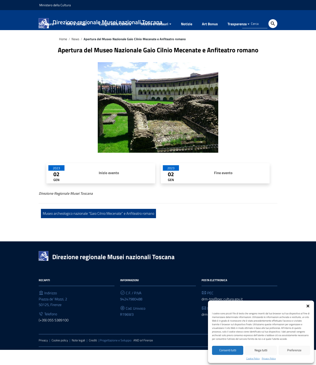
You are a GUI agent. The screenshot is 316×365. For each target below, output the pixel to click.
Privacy (43, 355)
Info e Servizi (76, 39)
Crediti (93, 355)
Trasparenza (237, 39)
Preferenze (294, 349)
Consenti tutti (227, 349)
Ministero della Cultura (55, 5)
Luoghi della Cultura (115, 39)
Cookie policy (60, 355)
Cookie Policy (253, 358)
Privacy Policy (269, 358)
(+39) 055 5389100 (54, 335)
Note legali (78, 355)
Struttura (46, 39)
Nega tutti (261, 349)
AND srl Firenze (143, 355)
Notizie (186, 39)
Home (63, 54)
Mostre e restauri (154, 39)
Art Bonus (210, 39)
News (75, 54)
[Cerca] (272, 23)
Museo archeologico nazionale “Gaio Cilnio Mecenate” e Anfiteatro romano (98, 228)
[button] (308, 305)
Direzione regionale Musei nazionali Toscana (113, 272)
